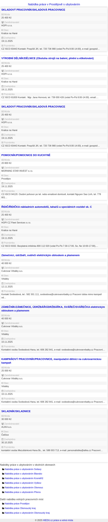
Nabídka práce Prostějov (17, 503)
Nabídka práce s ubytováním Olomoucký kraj (27, 513)
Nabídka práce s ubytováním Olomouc (24, 487)
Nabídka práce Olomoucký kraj (20, 508)
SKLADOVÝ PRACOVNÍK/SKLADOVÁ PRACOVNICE (33, 9)
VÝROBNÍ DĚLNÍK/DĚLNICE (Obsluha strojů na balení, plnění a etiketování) (47, 58)
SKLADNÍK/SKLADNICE (16, 411)
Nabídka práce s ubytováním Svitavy (23, 469)
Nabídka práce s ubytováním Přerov (23, 492)
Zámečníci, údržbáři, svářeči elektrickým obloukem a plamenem (40, 255)
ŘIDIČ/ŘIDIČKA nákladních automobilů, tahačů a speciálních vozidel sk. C (46, 206)
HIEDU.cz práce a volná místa (58, 520)
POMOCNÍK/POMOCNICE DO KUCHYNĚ (25, 155)
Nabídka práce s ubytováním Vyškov (23, 483)
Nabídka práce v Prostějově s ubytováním (54, 4)
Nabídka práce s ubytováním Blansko (23, 474)
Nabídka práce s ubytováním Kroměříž (24, 478)
